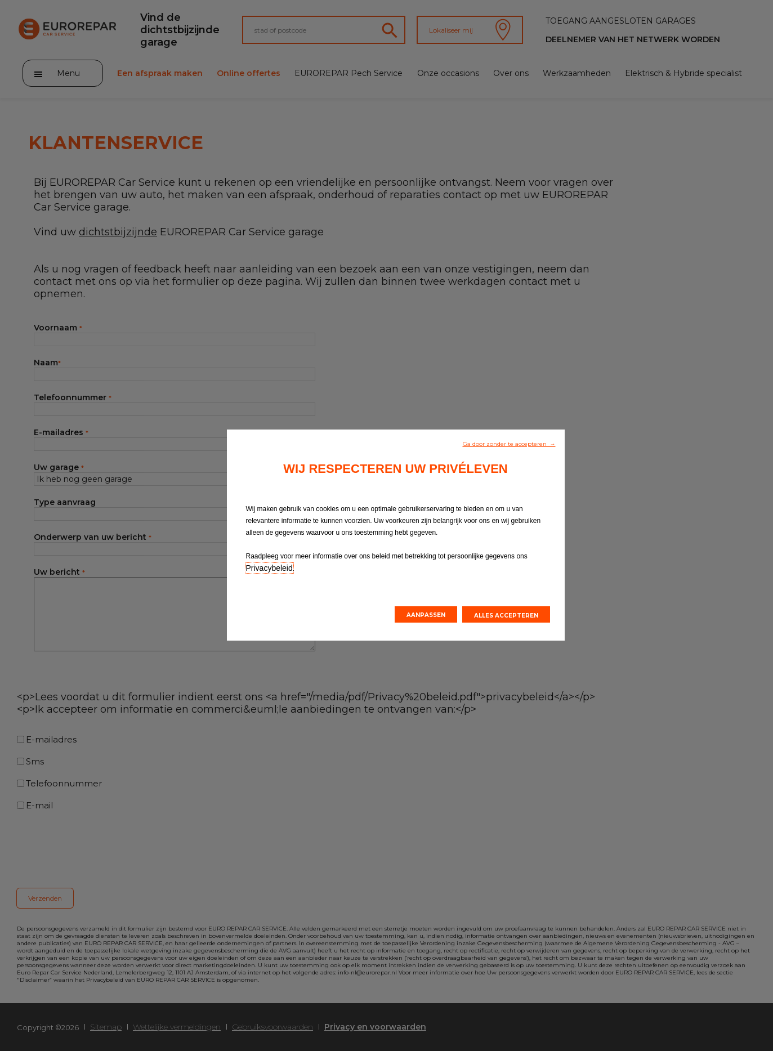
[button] (509, 443)
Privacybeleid (269, 568)
